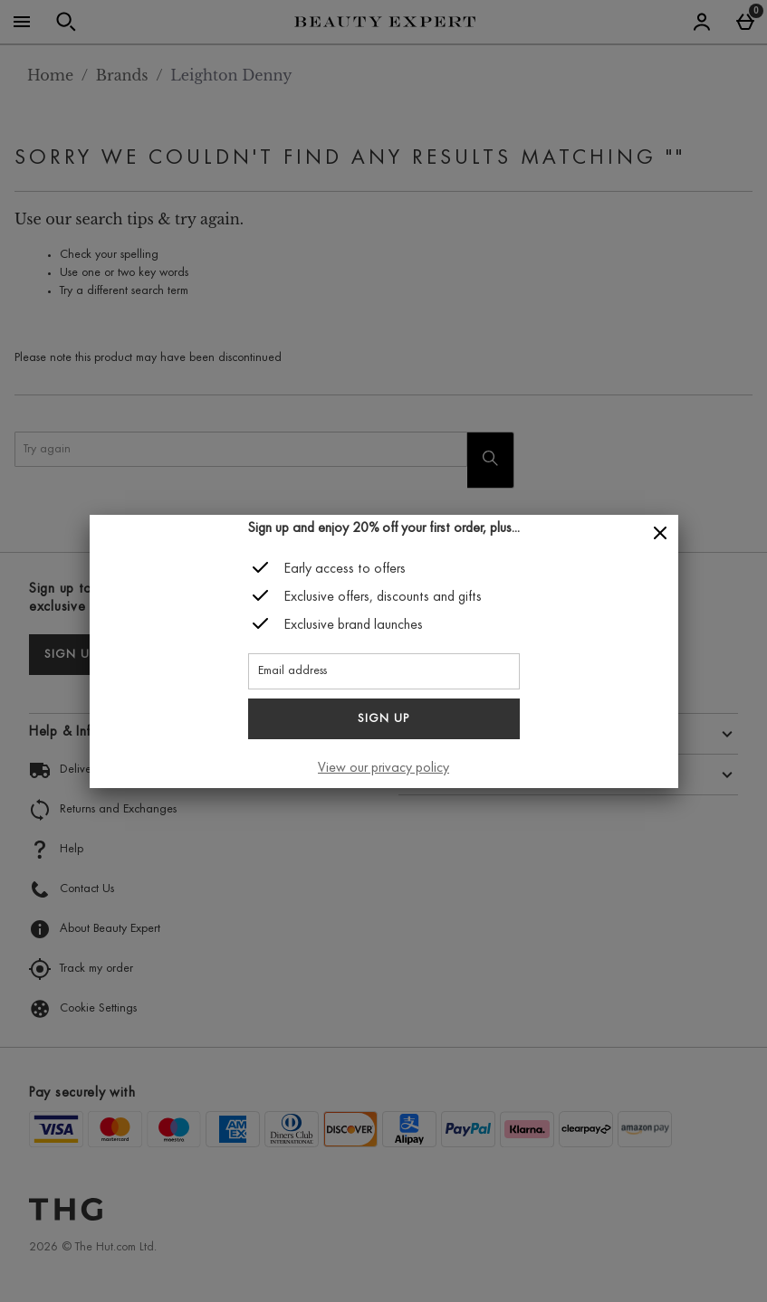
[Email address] (384, 671)
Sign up (383, 719)
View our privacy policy (383, 768)
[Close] (660, 533)
